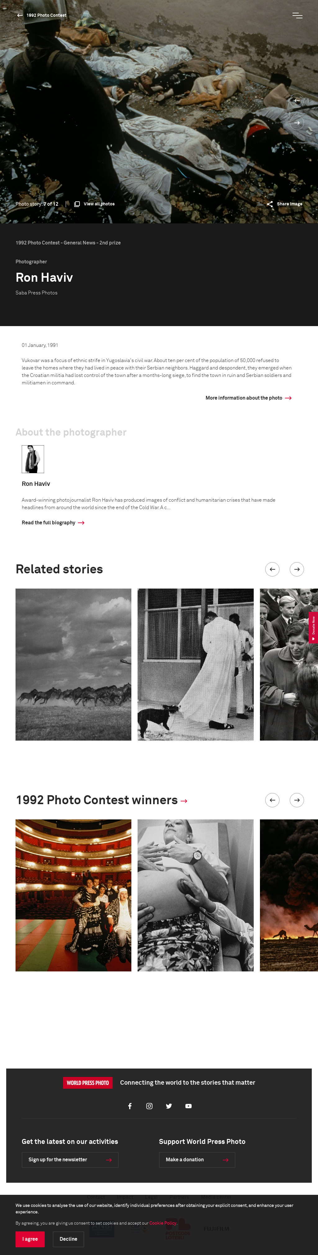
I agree (30, 1239)
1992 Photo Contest (46, 15)
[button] (272, 569)
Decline (68, 1239)
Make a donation (185, 1159)
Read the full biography (48, 522)
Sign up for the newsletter (58, 1159)
